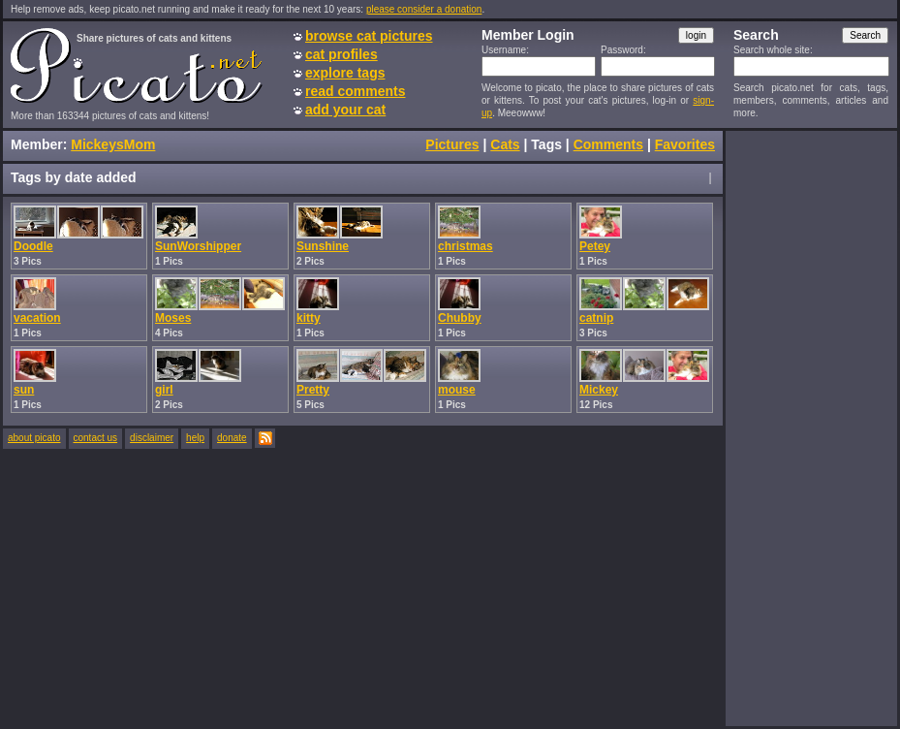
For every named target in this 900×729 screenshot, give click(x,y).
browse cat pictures (369, 36)
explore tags (345, 72)
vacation (37, 318)
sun (24, 389)
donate (232, 437)
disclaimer (151, 437)
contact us (96, 437)
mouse (457, 389)
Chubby (459, 318)
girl (164, 389)
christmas (465, 246)
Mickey (598, 389)
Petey (594, 246)
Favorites (685, 144)
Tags (546, 144)
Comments (608, 144)
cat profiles (341, 54)
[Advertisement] (810, 427)
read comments (355, 91)
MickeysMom (113, 144)
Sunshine (322, 246)
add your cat (345, 109)
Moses (173, 318)
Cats (504, 144)
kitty (308, 318)
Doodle (33, 246)
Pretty (312, 389)
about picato (34, 437)
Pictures (452, 144)
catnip (596, 318)
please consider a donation (424, 9)
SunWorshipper (198, 246)
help (195, 437)
